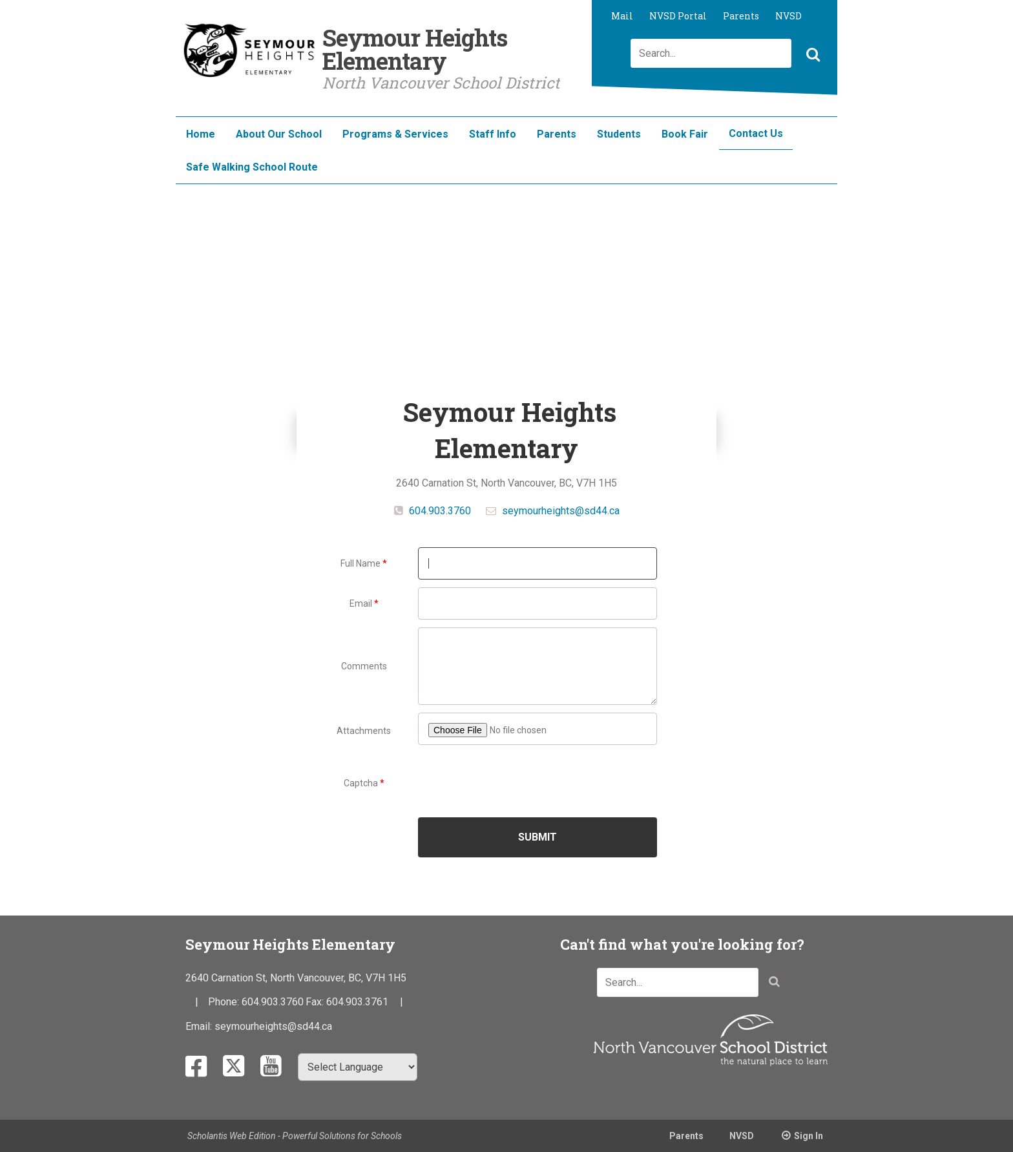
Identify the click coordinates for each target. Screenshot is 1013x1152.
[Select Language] (357, 1067)
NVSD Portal (678, 16)
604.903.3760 (438, 511)
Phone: (225, 1002)
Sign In (808, 1136)
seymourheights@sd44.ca (561, 511)
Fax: (316, 1002)
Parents (741, 16)
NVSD (788, 16)
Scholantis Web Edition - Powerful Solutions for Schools (294, 1136)
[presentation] (538, 782)
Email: (199, 1026)
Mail (622, 16)
